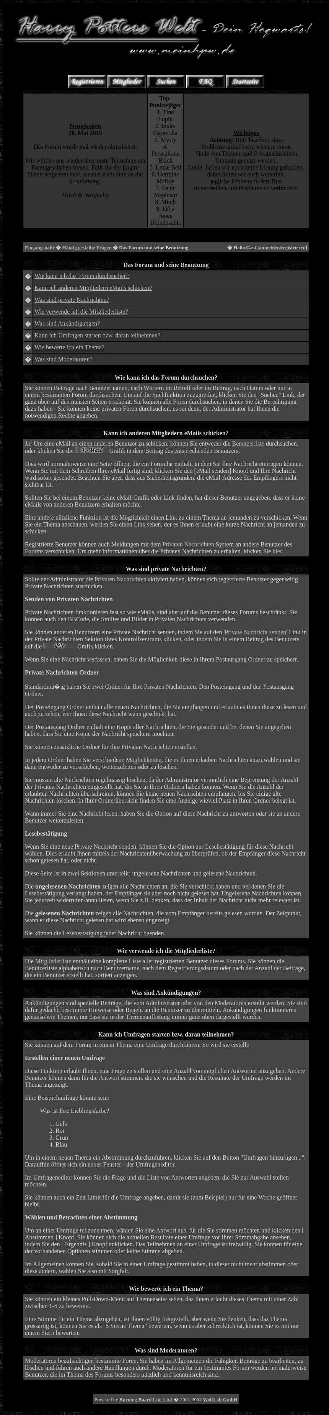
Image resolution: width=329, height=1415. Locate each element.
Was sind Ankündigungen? (67, 323)
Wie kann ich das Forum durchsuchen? (82, 276)
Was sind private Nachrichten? (71, 299)
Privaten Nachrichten (188, 544)
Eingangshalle (40, 247)
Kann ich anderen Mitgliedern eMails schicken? (93, 288)
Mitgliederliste (53, 961)
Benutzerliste (248, 443)
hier (277, 551)
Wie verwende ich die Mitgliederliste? (81, 311)
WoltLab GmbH (220, 1399)
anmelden (269, 247)
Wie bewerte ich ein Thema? (69, 347)
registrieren (293, 247)
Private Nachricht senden (255, 632)
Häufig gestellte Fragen (87, 247)
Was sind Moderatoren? (63, 359)
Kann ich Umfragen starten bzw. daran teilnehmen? (97, 335)
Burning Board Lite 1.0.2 (146, 1399)
